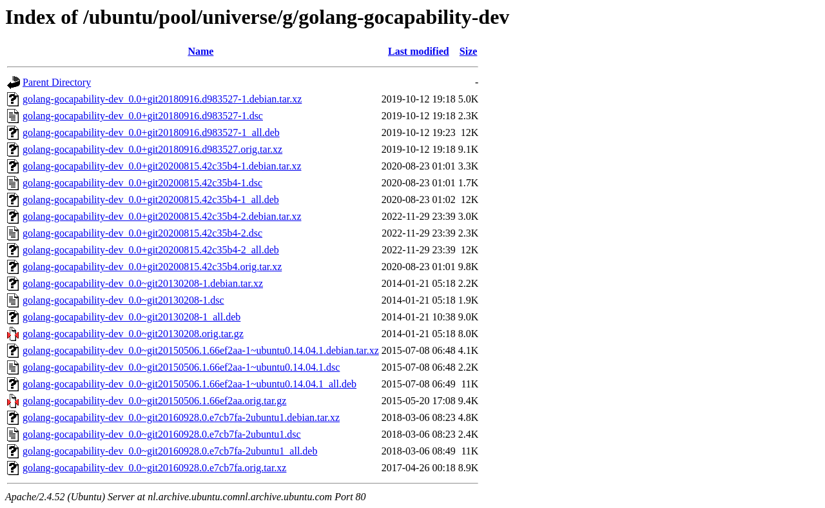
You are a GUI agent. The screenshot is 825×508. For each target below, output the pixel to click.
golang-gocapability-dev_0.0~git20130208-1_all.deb (131, 316)
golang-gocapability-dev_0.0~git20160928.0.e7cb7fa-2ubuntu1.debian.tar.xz (181, 417)
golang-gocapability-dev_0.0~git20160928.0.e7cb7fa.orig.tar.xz (154, 467)
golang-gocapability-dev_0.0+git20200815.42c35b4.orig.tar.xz (152, 266)
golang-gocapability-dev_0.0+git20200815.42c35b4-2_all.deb (151, 249)
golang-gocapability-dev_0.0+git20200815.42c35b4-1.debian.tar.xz (162, 166)
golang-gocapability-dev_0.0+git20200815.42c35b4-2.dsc (142, 233)
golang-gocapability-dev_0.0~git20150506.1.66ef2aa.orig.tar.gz (154, 400)
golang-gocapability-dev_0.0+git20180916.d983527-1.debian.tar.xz (162, 98)
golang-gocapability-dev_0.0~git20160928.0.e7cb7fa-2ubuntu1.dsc (162, 434)
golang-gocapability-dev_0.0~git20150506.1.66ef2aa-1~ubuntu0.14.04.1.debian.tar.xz (201, 350)
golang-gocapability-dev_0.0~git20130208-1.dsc (123, 300)
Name (200, 51)
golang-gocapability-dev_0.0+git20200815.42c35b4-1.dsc (142, 182)
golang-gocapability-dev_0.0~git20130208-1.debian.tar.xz (143, 283)
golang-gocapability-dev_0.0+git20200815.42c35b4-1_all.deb (151, 199)
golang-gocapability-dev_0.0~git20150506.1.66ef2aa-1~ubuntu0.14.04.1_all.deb (189, 383)
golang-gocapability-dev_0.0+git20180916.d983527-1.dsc (143, 115)
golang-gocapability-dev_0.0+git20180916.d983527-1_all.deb (151, 132)
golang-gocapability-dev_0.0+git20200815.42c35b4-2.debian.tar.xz (162, 216)
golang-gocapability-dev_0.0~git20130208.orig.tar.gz (133, 333)
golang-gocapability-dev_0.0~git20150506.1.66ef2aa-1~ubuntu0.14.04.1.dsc (181, 367)
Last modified (418, 51)
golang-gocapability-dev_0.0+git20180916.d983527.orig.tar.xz (152, 149)
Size (469, 51)
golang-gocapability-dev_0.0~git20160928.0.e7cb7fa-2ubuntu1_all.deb (170, 450)
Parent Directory (57, 82)
